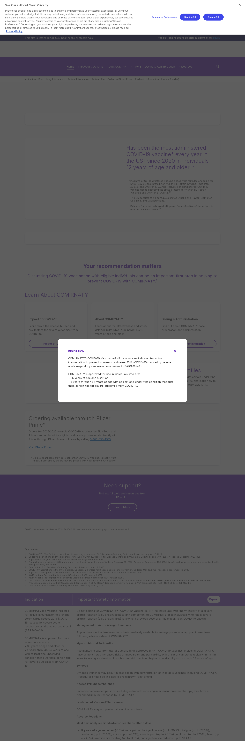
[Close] (239, 4)
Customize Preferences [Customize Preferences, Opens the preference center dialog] (164, 17)
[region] (122, 17)
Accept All (213, 17)
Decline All (190, 17)
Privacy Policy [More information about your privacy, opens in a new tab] (14, 31)
